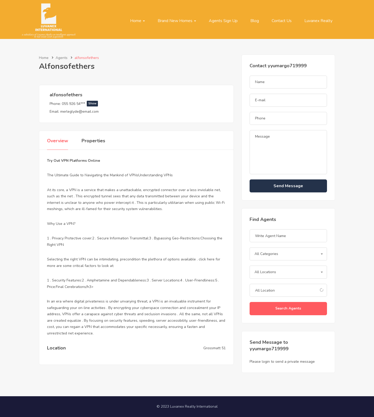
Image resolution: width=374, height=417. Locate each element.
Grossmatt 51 (214, 348)
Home (137, 21)
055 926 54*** (80, 103)
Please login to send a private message (282, 361)
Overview (57, 141)
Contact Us (282, 21)
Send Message (288, 186)
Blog (254, 21)
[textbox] (288, 254)
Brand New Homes (177, 21)
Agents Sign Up (223, 21)
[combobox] (288, 253)
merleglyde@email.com (79, 111)
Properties (93, 141)
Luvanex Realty (318, 21)
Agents (62, 57)
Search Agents (288, 308)
